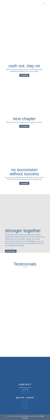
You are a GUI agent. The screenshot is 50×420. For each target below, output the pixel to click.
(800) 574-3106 (25, 391)
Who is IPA (25, 400)
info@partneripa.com (25, 393)
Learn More (24, 75)
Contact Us (25, 408)
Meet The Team (25, 402)
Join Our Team (25, 404)
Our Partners (25, 406)
